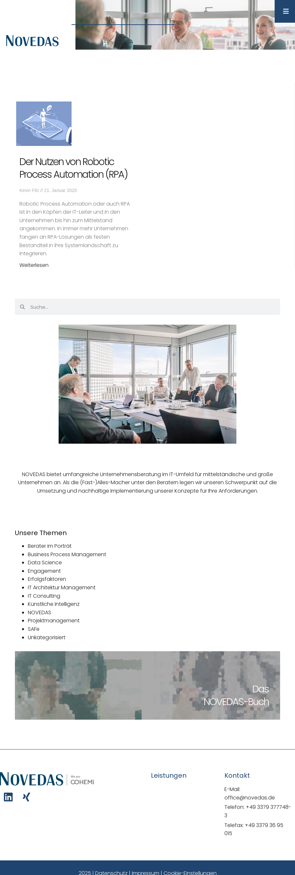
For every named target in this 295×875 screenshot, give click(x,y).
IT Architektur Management (62, 587)
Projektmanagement (54, 620)
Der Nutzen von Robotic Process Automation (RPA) (73, 168)
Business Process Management (67, 554)
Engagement (44, 571)
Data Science (45, 562)
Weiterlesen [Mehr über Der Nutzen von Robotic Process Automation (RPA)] (34, 265)
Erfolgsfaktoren (47, 579)
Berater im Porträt (50, 546)
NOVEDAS (39, 612)
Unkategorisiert (46, 637)
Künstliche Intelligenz (54, 604)
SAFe (34, 629)
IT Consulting (44, 596)
